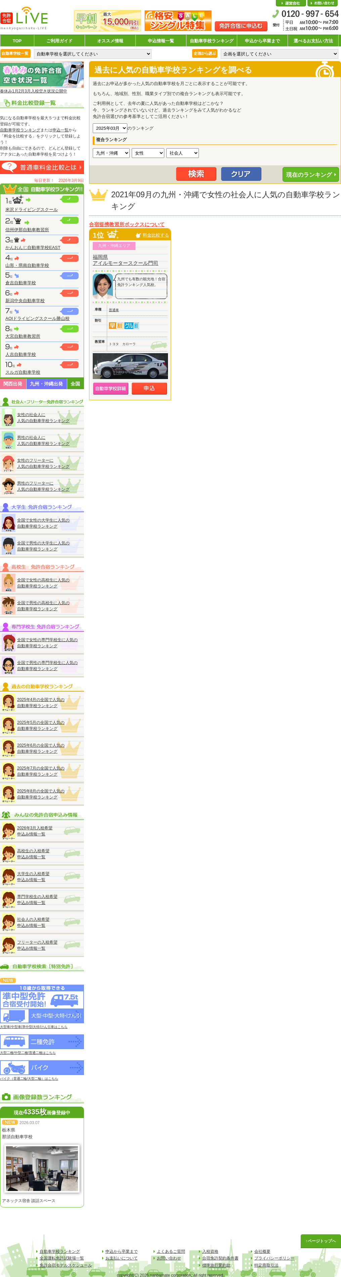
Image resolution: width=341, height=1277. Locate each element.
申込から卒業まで (262, 40)
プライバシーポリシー (274, 1258)
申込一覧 (60, 130)
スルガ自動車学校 (22, 372)
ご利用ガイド (59, 40)
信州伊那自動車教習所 (27, 229)
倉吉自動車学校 (20, 282)
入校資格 (210, 1251)
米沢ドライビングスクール (31, 209)
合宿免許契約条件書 (220, 1258)
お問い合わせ (322, 3)
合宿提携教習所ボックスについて (127, 224)
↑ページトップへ (321, 1241)
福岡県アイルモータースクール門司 (125, 260)
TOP (17, 40)
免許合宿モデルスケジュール (66, 1265)
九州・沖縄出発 (46, 383)
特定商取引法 (266, 1265)
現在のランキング (309, 175)
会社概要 (291, 3)
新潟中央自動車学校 (25, 300)
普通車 (114, 310)
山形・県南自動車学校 (27, 265)
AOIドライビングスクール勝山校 (37, 318)
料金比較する (156, 235)
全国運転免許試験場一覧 (62, 1258)
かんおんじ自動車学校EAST (32, 247)
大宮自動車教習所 (22, 336)
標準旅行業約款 (216, 1265)
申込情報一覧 (161, 40)
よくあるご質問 (171, 1251)
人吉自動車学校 (20, 354)
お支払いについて (121, 1258)
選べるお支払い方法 (313, 40)
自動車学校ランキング (211, 40)
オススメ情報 (110, 40)
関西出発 (12, 383)
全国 (75, 383)
